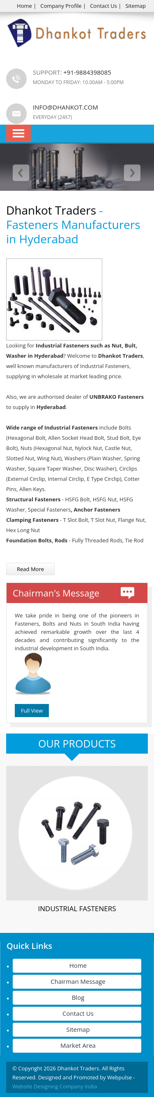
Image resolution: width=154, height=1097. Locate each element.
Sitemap (135, 5)
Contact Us (103, 5)
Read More (30, 569)
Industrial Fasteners (77, 908)
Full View (32, 710)
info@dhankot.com (65, 107)
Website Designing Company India (54, 1086)
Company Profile (60, 5)
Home (24, 5)
